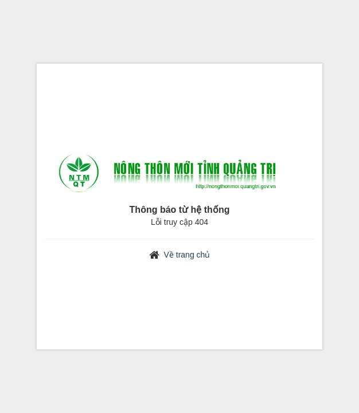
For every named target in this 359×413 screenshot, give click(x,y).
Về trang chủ (187, 254)
